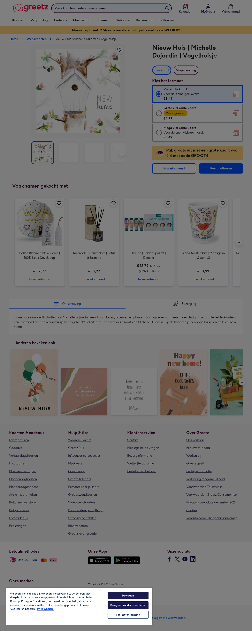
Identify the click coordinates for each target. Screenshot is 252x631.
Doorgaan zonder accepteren (128, 605)
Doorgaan (128, 595)
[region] (79, 606)
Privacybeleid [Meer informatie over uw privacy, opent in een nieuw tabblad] (45, 608)
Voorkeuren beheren (128, 614)
